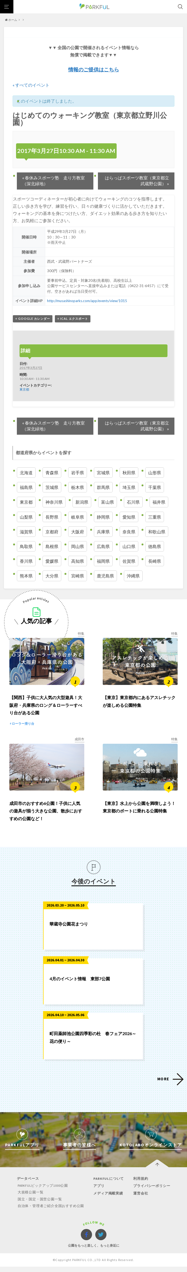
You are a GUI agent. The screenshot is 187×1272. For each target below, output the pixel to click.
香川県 (26, 561)
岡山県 (77, 546)
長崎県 (154, 561)
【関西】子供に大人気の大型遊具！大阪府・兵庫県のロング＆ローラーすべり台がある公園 (45, 708)
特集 (81, 633)
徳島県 (154, 546)
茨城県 (51, 487)
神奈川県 (54, 501)
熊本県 (26, 575)
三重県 (154, 516)
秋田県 (129, 472)
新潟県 (81, 501)
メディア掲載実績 (108, 1199)
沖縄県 (133, 575)
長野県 (51, 516)
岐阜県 (77, 516)
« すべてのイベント (31, 84)
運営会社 (139, 1199)
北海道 (26, 472)
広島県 (103, 546)
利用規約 (139, 1184)
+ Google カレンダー (32, 318)
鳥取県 (26, 546)
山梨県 (26, 516)
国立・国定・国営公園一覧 (40, 1205)
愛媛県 (51, 561)
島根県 (51, 546)
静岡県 (103, 516)
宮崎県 (77, 575)
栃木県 (77, 487)
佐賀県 (129, 561)
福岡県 (103, 561)
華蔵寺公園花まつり (68, 929)
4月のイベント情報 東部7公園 (79, 984)
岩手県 (77, 472)
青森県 (51, 472)
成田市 (79, 742)
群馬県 (103, 487)
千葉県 (154, 487)
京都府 (51, 531)
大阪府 (77, 531)
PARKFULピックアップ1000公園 (43, 1191)
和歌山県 (156, 531)
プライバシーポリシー (150, 1191)
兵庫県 (103, 531)
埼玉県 (129, 487)
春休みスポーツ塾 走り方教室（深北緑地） (53, 180)
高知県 (77, 561)
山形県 (154, 472)
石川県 (133, 501)
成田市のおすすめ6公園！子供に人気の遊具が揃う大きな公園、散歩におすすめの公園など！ (45, 817)
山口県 (129, 546)
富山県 (107, 501)
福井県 (158, 501)
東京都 (24, 389)
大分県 (51, 575)
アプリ (98, 1191)
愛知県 (129, 516)
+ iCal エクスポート (72, 318)
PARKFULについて (108, 1184)
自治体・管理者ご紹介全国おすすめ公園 (51, 1211)
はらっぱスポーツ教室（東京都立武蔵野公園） (137, 180)
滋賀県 (26, 531)
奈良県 (129, 531)
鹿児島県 (105, 575)
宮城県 (103, 472)
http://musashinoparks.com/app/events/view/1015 (87, 301)
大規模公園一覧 (31, 1198)
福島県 (26, 487)
